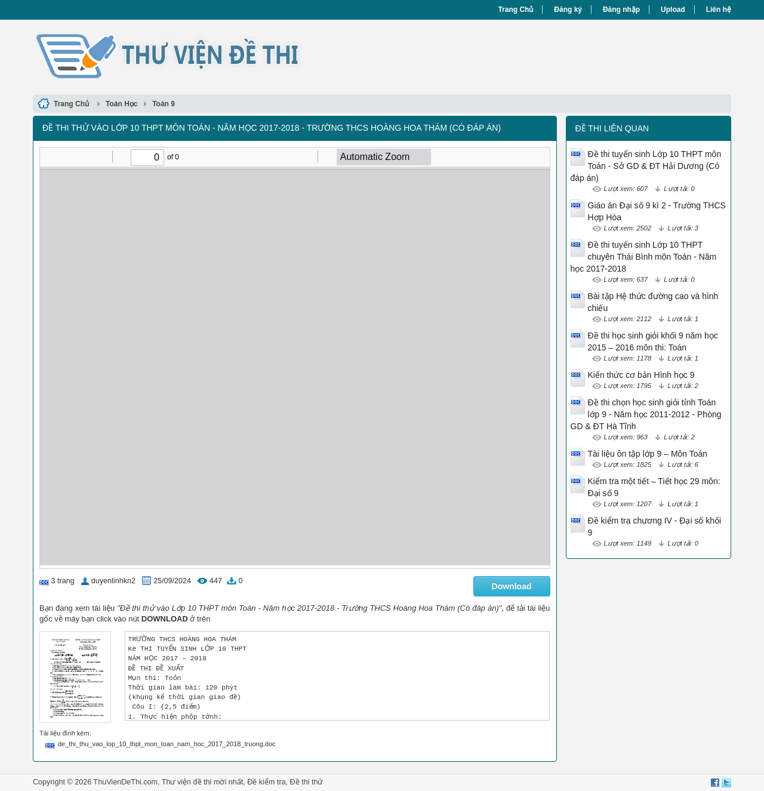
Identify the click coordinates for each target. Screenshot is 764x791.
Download (512, 586)
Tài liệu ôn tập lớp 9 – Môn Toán (648, 453)
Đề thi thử (306, 782)
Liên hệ (718, 9)
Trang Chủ (515, 9)
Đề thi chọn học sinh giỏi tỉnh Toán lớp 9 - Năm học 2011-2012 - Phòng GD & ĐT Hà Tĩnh (646, 414)
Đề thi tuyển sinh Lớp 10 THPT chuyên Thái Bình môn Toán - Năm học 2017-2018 (644, 256)
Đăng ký (568, 9)
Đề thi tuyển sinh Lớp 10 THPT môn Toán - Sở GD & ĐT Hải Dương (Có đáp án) (646, 166)
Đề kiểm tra (266, 782)
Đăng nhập (621, 9)
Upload (673, 9)
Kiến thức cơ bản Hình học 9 (641, 375)
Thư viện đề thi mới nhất (202, 782)
